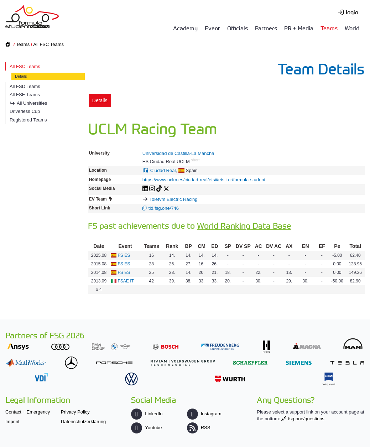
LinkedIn (146, 413)
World (352, 27)
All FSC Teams (48, 44)
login (352, 11)
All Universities (32, 103)
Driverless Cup (25, 111)
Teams (329, 27)
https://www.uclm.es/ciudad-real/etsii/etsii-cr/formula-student (203, 179)
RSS (198, 427)
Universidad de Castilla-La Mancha (178, 153)
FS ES (124, 255)
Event (212, 27)
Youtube (146, 427)
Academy (185, 27)
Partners (266, 27)
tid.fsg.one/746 (163, 208)
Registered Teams (28, 120)
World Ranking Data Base (244, 225)
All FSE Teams (25, 94)
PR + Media (298, 27)
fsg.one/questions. (307, 418)
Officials (237, 27)
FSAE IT (126, 281)
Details (21, 76)
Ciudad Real (163, 170)
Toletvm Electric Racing (173, 199)
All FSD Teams (25, 86)
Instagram (204, 413)
